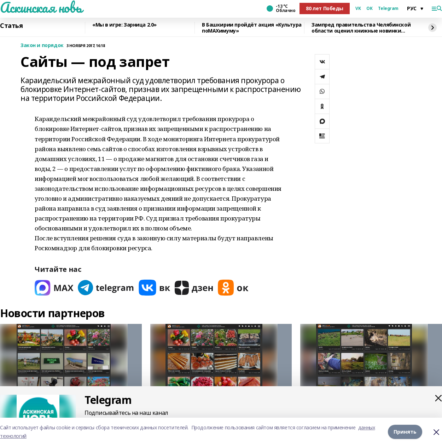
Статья (11, 26)
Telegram (388, 8)
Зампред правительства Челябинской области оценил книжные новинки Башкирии (361, 28)
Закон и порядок (42, 45)
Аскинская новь (41, 7)
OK (369, 8)
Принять (405, 431)
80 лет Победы (324, 8)
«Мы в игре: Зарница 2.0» (124, 25)
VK (358, 8)
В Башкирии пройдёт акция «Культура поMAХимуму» (252, 28)
